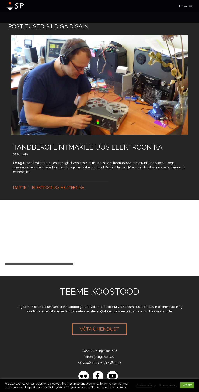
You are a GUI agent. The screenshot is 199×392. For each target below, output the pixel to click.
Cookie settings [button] (146, 385)
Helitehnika (72, 187)
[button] (183, 6)
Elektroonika (45, 187)
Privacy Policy (168, 385)
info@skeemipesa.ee (110, 311)
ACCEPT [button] (187, 385)
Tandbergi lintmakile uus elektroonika (88, 147)
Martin (20, 187)
